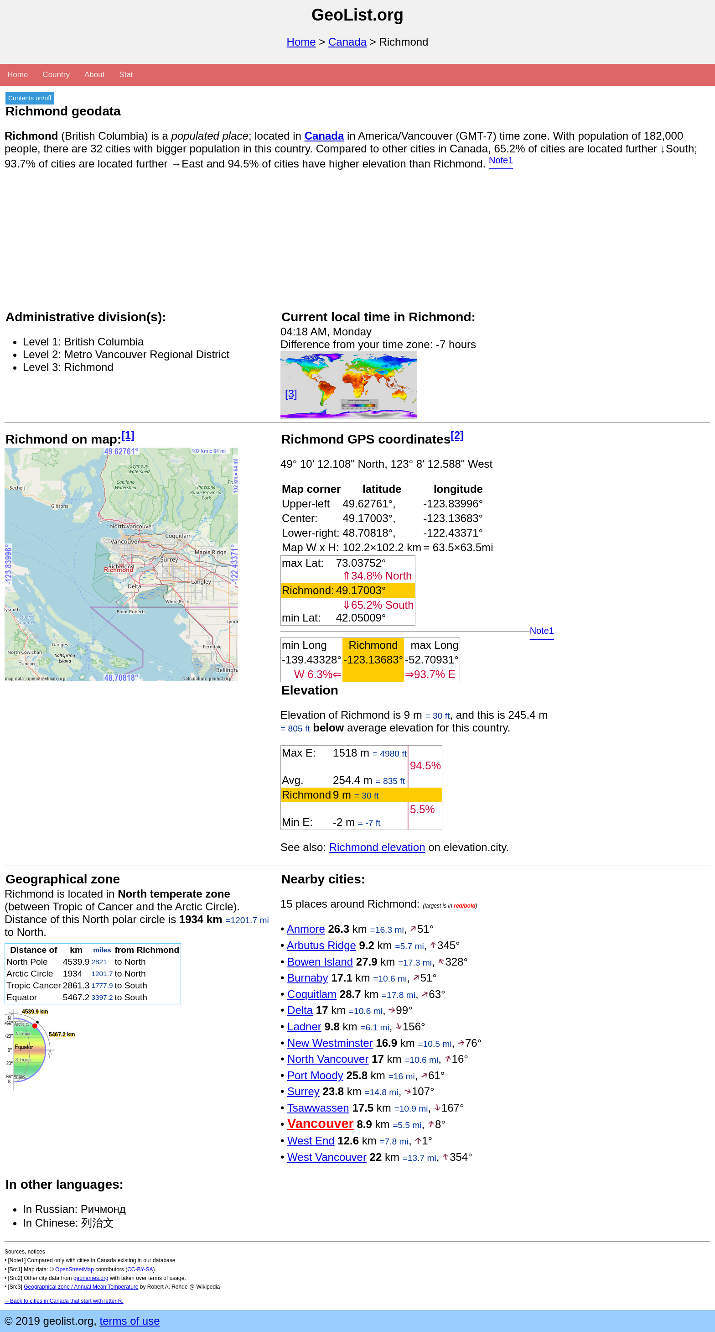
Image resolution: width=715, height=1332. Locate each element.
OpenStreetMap (74, 1269)
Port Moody (315, 1075)
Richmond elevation (377, 847)
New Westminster (330, 1043)
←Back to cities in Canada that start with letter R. (64, 1301)
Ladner (304, 1026)
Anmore (306, 929)
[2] (457, 435)
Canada (347, 42)
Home (301, 42)
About (94, 74)
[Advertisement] (278, 245)
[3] (291, 393)
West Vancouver (327, 1157)
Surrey (303, 1091)
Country (56, 74)
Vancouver (320, 1123)
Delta (300, 1010)
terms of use (129, 1321)
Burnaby (307, 978)
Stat (126, 74)
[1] (128, 435)
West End (311, 1140)
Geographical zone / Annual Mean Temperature (81, 1287)
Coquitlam (312, 994)
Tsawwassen (318, 1108)
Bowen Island (320, 962)
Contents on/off (30, 98)
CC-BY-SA (140, 1269)
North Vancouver (327, 1059)
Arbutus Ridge (321, 945)
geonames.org (91, 1278)
